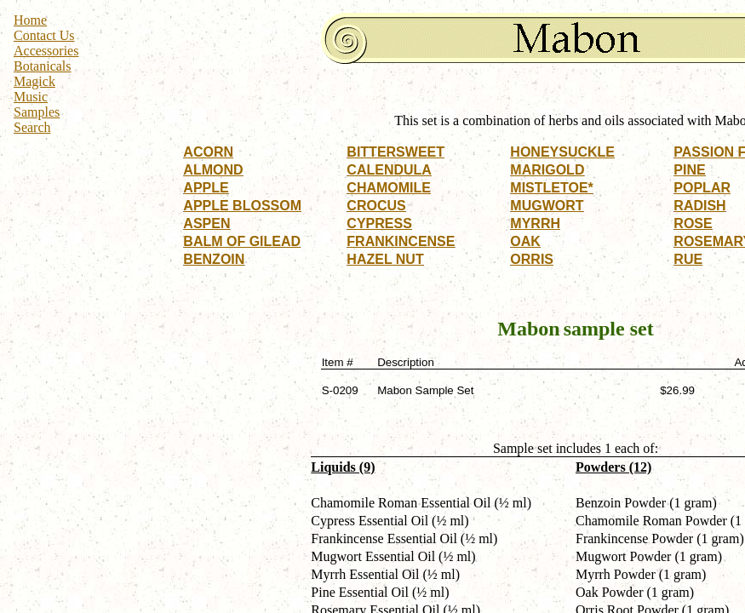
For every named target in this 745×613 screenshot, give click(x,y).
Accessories (46, 50)
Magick (34, 81)
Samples (37, 112)
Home (30, 20)
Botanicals (43, 66)
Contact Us (44, 35)
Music (31, 96)
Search (32, 127)
